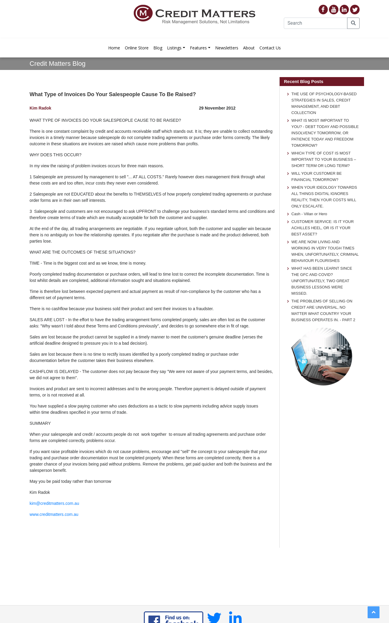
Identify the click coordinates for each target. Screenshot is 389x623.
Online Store (137, 48)
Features (198, 48)
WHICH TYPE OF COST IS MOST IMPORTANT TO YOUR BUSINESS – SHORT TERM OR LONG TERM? (323, 159)
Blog (157, 48)
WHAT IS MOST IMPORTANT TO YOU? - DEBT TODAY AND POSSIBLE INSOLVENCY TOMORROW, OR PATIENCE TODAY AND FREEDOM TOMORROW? (325, 133)
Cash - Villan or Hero (309, 214)
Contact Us (270, 48)
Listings (174, 48)
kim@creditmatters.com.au (54, 503)
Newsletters (226, 48)
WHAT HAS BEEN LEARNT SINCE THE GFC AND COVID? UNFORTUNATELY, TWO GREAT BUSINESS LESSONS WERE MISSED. (321, 281)
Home (114, 48)
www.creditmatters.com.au (54, 514)
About (249, 48)
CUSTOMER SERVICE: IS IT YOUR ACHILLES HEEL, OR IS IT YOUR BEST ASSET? (322, 227)
